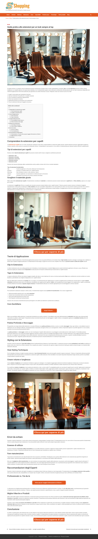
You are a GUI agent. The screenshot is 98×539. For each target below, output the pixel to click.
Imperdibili (37, 14)
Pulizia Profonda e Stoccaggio (17, 121)
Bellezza (19, 14)
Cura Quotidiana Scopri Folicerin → (18, 120)
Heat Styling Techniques (16, 124)
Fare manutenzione (15, 131)
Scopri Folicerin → (49, 310)
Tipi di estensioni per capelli (16, 111)
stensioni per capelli (14, 144)
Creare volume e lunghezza (16, 126)
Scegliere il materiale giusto (16, 112)
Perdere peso (45, 14)
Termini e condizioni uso (54, 536)
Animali (13, 14)
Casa (32, 14)
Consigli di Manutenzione (14, 118)
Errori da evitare (12, 128)
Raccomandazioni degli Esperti (15, 132)
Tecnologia (53, 14)
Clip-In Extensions (14, 115)
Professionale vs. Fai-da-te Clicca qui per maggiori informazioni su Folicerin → (26, 134)
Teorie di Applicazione (14, 114)
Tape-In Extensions (15, 117)
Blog (68, 14)
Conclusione (11, 137)
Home (8, 14)
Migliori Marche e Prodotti (16, 135)
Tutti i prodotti (61, 14)
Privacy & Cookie (43, 536)
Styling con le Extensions (14, 123)
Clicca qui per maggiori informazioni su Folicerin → (49, 482)
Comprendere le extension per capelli (17, 109)
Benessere (26, 14)
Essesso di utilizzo (14, 129)
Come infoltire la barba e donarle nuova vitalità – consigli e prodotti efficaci (27, 529)
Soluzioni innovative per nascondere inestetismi (77, 529)
